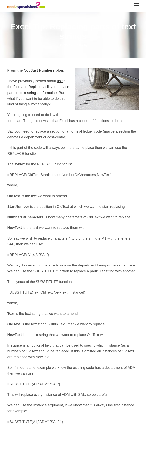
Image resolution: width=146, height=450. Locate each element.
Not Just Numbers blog (43, 70)
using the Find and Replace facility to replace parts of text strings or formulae (38, 87)
